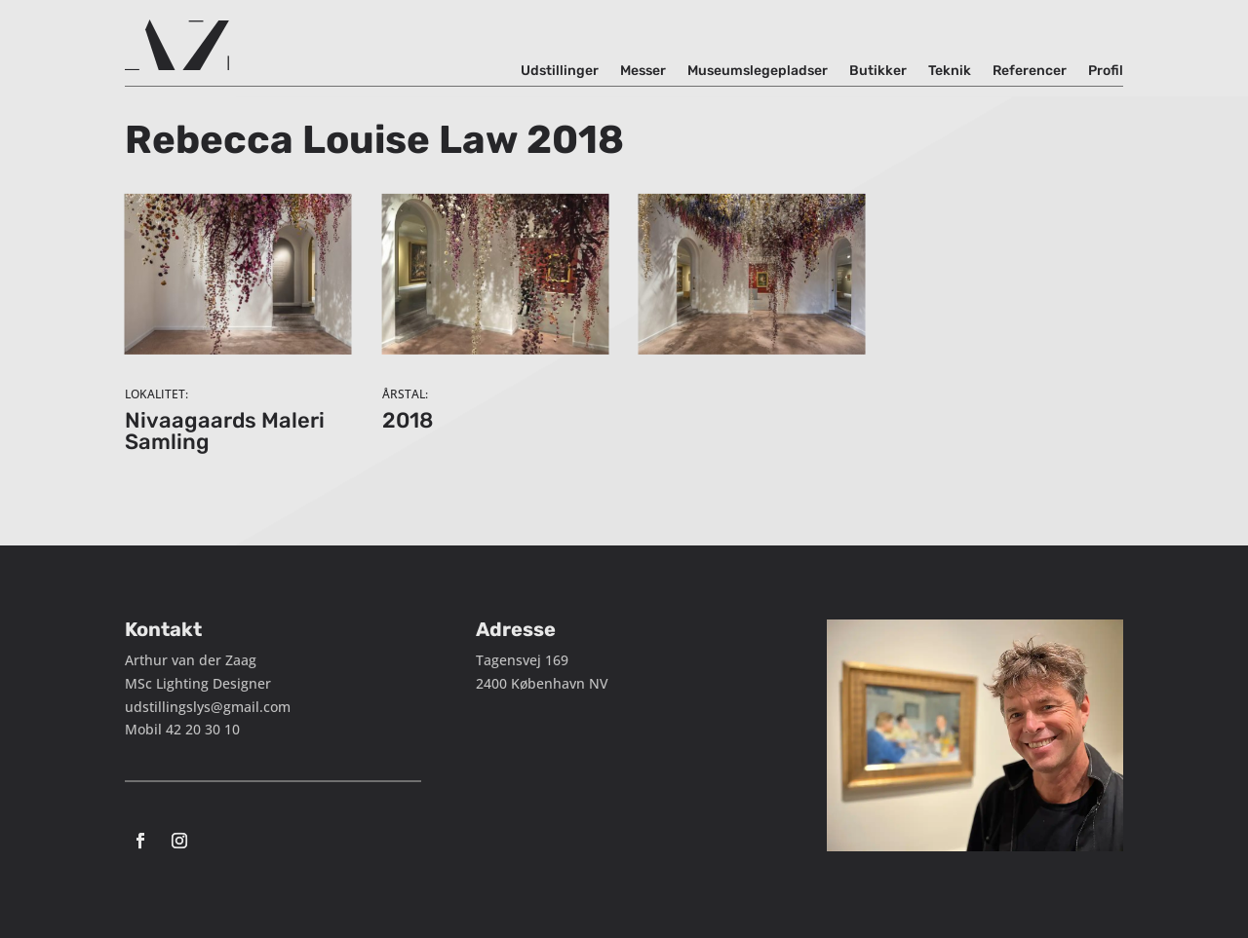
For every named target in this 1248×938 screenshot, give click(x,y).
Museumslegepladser (757, 71)
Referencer (1030, 71)
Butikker (878, 71)
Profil (1105, 71)
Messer (643, 71)
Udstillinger (560, 71)
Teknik (949, 71)
